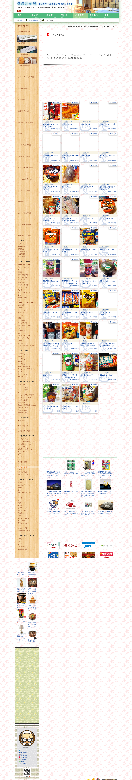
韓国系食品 (21, 469)
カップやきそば (23, 426)
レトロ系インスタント (25, 444)
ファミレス (21, 343)
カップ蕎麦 (21, 256)
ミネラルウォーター (24, 485)
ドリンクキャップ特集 (25, 167)
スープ (20, 526)
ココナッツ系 (22, 528)
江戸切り (21, 244)
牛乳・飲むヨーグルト (25, 493)
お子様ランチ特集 (24, 190)
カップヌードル (23, 423)
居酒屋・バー (22, 272)
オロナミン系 (22, 508)
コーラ (20, 515)
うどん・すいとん (24, 267)
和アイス (21, 464)
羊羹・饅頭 (21, 305)
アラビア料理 (22, 323)
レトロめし (21, 364)
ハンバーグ (21, 310)
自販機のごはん (23, 412)
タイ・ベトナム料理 (24, 325)
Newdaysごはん (23, 400)
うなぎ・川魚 (22, 287)
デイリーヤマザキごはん (26, 395)
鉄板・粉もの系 (23, 275)
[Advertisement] (27, 685)
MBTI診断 (22, 764)
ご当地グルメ (22, 330)
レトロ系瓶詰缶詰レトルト (27, 441)
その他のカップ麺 (24, 431)
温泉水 (20, 482)
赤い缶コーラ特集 (24, 156)
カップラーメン (23, 421)
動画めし (21, 361)
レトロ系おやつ (23, 439)
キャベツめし (22, 374)
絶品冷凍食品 (22, 451)
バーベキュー (22, 315)
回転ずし (21, 340)
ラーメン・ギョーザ (24, 264)
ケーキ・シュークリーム (26, 302)
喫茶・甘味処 (22, 297)
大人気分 (21, 513)
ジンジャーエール (24, 518)
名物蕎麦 (21, 249)
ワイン (20, 541)
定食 (19, 295)
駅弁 (19, 333)
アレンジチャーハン (24, 366)
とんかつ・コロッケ (24, 292)
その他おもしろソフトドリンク (28, 531)
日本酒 (20, 539)
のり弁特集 (21, 99)
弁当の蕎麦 (21, 254)
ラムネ (20, 498)
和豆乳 (20, 505)
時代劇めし (21, 354)
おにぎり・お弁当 (24, 335)
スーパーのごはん (24, 402)
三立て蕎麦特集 (23, 54)
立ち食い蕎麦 (22, 251)
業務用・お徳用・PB (25, 449)
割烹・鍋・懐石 (23, 277)
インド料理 (21, 320)
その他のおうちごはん (25, 376)
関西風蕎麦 (21, 246)
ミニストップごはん (24, 397)
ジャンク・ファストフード (27, 345)
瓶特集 (20, 133)
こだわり (21, 459)
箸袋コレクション (24, 111)
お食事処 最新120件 (33, 20)
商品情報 (57, 102)
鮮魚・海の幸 (22, 282)
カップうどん (22, 428)
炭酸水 (20, 488)
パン (19, 300)
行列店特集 (21, 43)
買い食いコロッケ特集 (25, 122)
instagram (24, 755)
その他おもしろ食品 (24, 474)
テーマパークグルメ (24, 338)
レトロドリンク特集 (24, 145)
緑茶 (19, 490)
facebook (24, 753)
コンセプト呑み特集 (24, 213)
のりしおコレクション (25, 179)
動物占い (24, 761)
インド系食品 (22, 472)
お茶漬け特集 (22, 88)
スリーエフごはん (24, 392)
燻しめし (21, 371)
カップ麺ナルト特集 (24, 224)
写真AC (23, 759)
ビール (20, 544)
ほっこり (21, 457)
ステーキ (21, 307)
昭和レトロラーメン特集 (26, 77)
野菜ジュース (22, 523)
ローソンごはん (23, 390)
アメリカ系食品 (23, 467)
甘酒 (19, 503)
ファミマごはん (23, 387)
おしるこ (21, 500)
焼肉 (19, 318)
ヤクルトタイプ (23, 510)
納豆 (19, 454)
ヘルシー (21, 328)
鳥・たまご (21, 280)
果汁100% (21, 520)
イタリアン (21, 313)
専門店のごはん (23, 407)
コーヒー (21, 495)
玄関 (21, 20)
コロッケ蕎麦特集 (24, 65)
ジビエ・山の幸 (23, 285)
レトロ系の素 (22, 446)
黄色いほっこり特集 (24, 236)
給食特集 (21, 201)
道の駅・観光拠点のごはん (27, 405)
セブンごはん (22, 385)
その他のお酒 (22, 549)
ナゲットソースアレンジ (26, 369)
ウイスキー (21, 546)
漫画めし (21, 356)
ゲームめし (21, 359)
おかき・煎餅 (22, 462)
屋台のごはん (22, 410)
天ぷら (20, 290)
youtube (24, 757)
